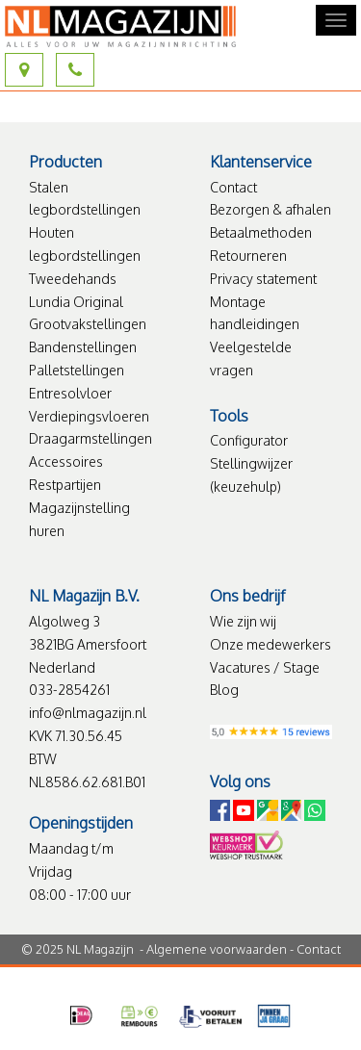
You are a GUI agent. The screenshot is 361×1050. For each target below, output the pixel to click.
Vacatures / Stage (265, 667)
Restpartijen (65, 484)
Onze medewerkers (270, 644)
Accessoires (66, 461)
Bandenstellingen (83, 347)
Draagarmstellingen (90, 438)
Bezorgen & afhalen (270, 209)
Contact (233, 187)
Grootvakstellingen (87, 324)
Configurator (249, 440)
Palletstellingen (76, 370)
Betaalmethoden (261, 232)
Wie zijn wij (243, 621)
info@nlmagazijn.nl (87, 712)
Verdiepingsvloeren (89, 416)
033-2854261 (69, 689)
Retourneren (248, 255)
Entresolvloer (70, 393)
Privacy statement (263, 278)
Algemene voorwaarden (216, 949)
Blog (224, 689)
